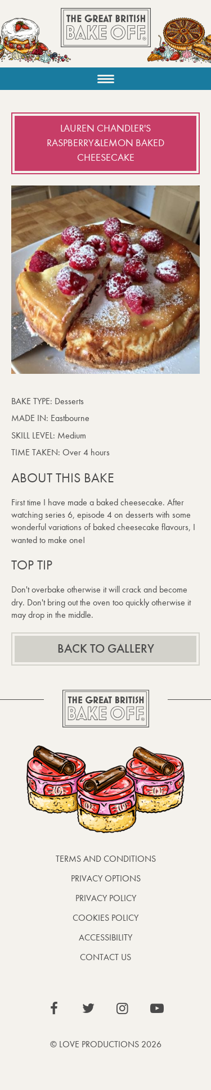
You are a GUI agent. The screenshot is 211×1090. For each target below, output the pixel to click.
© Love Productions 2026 (105, 1044)
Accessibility (105, 937)
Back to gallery (105, 648)
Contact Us (105, 957)
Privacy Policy (105, 898)
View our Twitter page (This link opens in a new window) (88, 1008)
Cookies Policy (105, 917)
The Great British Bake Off (106, 37)
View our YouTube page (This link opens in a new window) (157, 1008)
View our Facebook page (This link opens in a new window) (54, 1008)
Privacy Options (106, 878)
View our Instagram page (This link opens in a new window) (122, 1008)
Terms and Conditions (106, 858)
